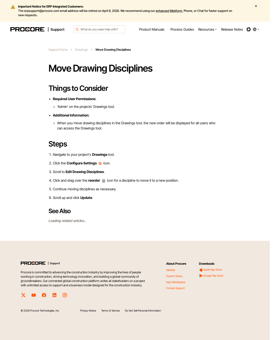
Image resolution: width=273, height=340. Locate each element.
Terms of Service (110, 310)
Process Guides (182, 29)
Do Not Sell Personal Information (143, 310)
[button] (207, 29)
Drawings (81, 49)
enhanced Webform (169, 11)
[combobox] (99, 29)
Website (170, 270)
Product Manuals (151, 29)
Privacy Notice (88, 310)
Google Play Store (211, 276)
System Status (174, 276)
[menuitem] (151, 29)
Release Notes (232, 29)
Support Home (58, 49)
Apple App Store (210, 270)
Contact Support (175, 288)
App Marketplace (175, 282)
